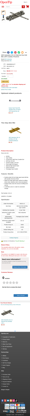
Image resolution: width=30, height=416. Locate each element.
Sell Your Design (7, 362)
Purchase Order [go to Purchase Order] (6, 374)
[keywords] (13, 6)
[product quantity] (10, 76)
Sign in (25, 2)
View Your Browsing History (6, 304)
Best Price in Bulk (6, 89)
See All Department (2, 6)
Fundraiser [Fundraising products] (5, 360)
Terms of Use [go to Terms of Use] (6, 376)
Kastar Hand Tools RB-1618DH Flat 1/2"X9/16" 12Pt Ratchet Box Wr (15, 109)
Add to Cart (5, 81)
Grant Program (6, 365)
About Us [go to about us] (5, 341)
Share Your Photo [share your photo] (7, 344)
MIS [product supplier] (11, 60)
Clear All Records (17, 304)
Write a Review (21, 295)
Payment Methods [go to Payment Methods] (7, 381)
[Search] (23, 6)
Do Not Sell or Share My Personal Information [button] (12, 403)
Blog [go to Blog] (4, 367)
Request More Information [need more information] (19, 267)
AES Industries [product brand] (8, 59)
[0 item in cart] (27, 7)
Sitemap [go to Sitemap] (5, 349)
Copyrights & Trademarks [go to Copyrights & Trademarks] (9, 337)
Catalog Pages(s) (14, 237)
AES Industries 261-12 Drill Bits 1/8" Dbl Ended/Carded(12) (14, 139)
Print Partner (6, 358)
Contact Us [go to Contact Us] (5, 386)
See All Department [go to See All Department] (7, 346)
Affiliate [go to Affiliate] (4, 355)
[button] (17, 15)
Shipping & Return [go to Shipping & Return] (7, 379)
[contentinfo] (6, 2)
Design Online (6, 384)
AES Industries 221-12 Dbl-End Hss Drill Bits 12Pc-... (6, 321)
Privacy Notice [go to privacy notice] (6, 339)
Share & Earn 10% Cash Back (9, 87)
